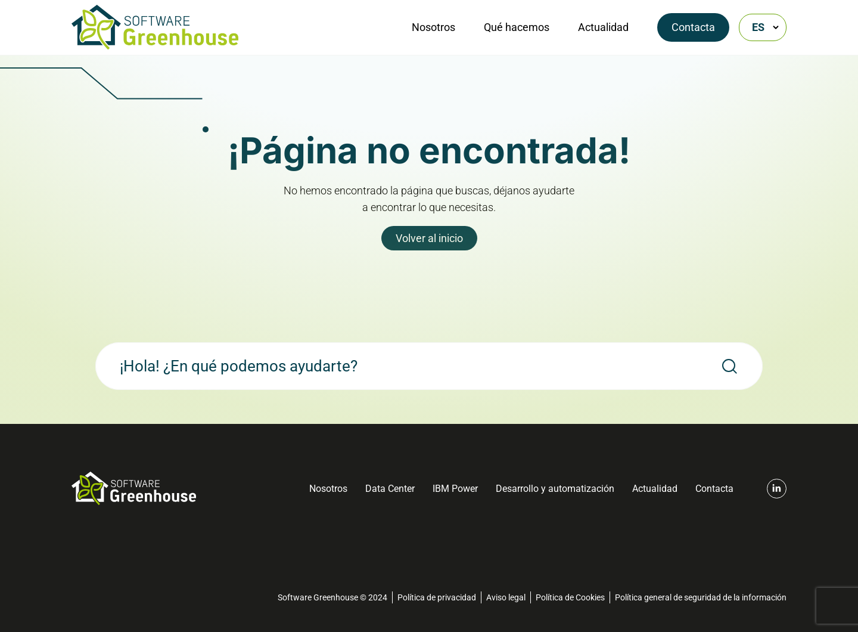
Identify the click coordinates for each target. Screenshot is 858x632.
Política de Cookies (570, 597)
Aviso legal (506, 597)
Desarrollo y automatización (555, 488)
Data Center (390, 488)
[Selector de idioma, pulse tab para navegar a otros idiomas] (762, 27)
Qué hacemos (516, 27)
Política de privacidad (436, 597)
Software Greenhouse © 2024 (332, 597)
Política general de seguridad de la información (700, 597)
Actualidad (603, 27)
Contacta (693, 27)
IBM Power (455, 488)
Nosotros (433, 27)
